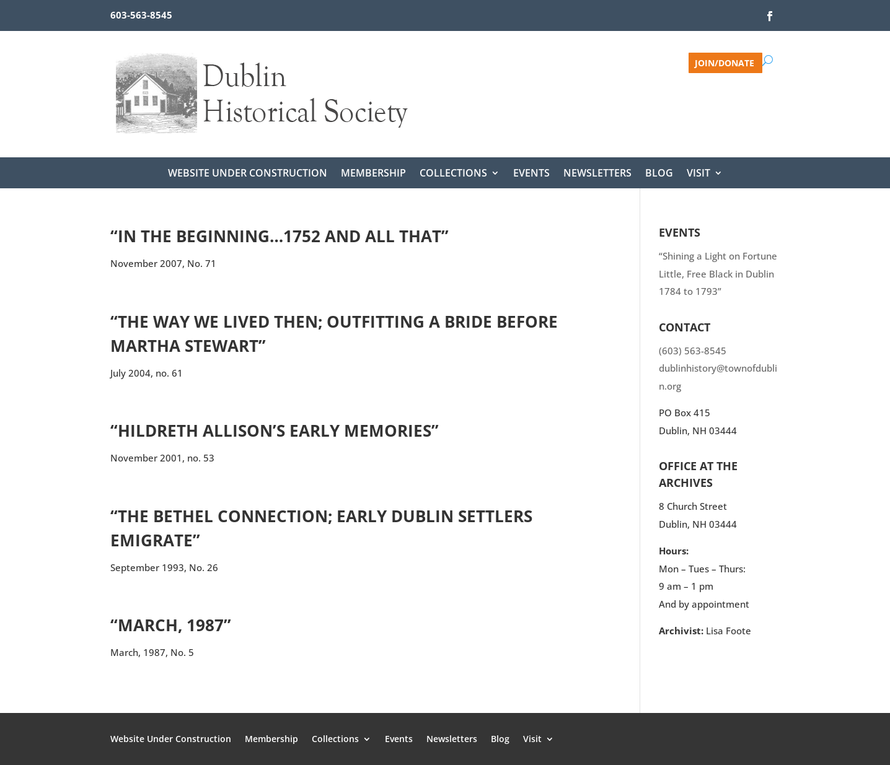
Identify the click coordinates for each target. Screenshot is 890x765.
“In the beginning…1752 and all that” (279, 236)
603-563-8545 (141, 15)
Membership (373, 174)
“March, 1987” (170, 625)
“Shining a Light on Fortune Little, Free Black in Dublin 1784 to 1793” (718, 273)
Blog (659, 174)
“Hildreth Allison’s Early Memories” (274, 430)
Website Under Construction (247, 174)
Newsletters (597, 174)
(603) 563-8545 (692, 350)
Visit (698, 174)
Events (531, 174)
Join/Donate (724, 62)
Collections (453, 174)
